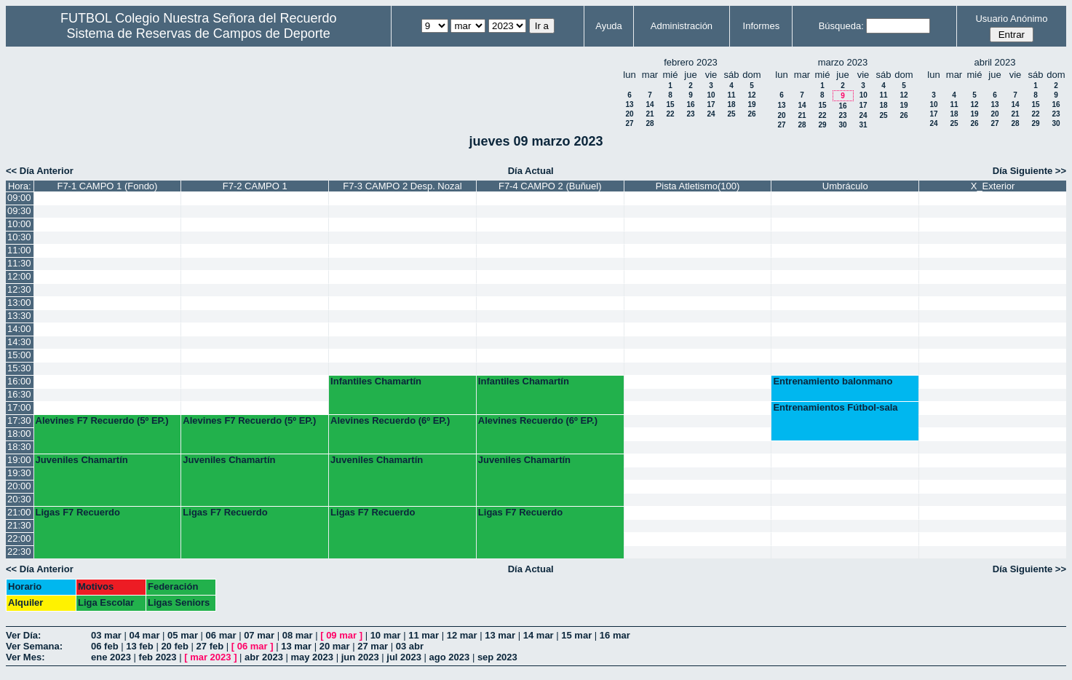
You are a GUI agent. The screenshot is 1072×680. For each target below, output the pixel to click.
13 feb (140, 646)
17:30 (19, 420)
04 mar (145, 635)
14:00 (19, 328)
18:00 (19, 433)
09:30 (19, 210)
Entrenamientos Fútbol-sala (835, 407)
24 (711, 114)
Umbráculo (845, 186)
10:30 (19, 237)
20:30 (19, 499)
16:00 (19, 381)
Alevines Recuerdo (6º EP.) (390, 420)
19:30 (19, 472)
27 (629, 123)
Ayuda (608, 25)
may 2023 (311, 657)
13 (629, 104)
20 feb (174, 646)
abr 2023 (264, 657)
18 (731, 104)
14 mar (538, 635)
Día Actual (531, 170)
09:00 (19, 197)
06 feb (105, 646)
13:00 (19, 302)
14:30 (19, 341)
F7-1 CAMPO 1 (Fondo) (107, 186)
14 (650, 104)
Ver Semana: (34, 646)
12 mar (462, 635)
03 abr (410, 646)
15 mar (576, 635)
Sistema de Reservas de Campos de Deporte (198, 33)
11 (731, 95)
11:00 (19, 250)
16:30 (19, 394)
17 (711, 104)
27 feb (210, 646)
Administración (681, 25)
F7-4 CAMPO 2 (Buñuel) (550, 186)
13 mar (500, 635)
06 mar (221, 635)
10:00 (19, 223)
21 (650, 114)
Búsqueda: (841, 25)
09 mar (341, 635)
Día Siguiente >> (1029, 170)
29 (822, 125)
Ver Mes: (25, 657)
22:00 (19, 538)
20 (629, 114)
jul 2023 (403, 657)
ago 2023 (449, 657)
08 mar (297, 635)
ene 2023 (111, 657)
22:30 (19, 551)
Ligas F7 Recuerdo (78, 512)
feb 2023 (158, 657)
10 (711, 95)
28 (650, 123)
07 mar (259, 635)
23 (690, 114)
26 (751, 114)
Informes (761, 25)
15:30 (19, 368)
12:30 (19, 289)
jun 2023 (360, 657)
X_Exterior (993, 186)
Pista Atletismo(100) (698, 186)
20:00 (19, 486)
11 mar (423, 635)
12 (751, 95)
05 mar (182, 635)
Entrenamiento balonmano (832, 381)
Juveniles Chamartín (82, 459)
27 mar (372, 646)
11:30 (19, 263)
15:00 (19, 354)
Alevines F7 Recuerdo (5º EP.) (102, 420)
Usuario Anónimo (1011, 18)
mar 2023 (210, 657)
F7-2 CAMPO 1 (255, 186)
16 (690, 104)
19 (751, 104)
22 (670, 114)
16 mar (615, 635)
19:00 (19, 459)
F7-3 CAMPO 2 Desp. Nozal (402, 186)
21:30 (19, 525)
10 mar (385, 635)
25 (731, 114)
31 (863, 125)
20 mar (334, 646)
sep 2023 (497, 657)
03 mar (106, 635)
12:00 (19, 276)
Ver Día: (23, 635)
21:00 (19, 512)
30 (842, 125)
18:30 (19, 446)
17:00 (19, 407)
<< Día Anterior (40, 170)
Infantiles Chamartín (375, 381)
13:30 (19, 315)
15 (670, 104)
